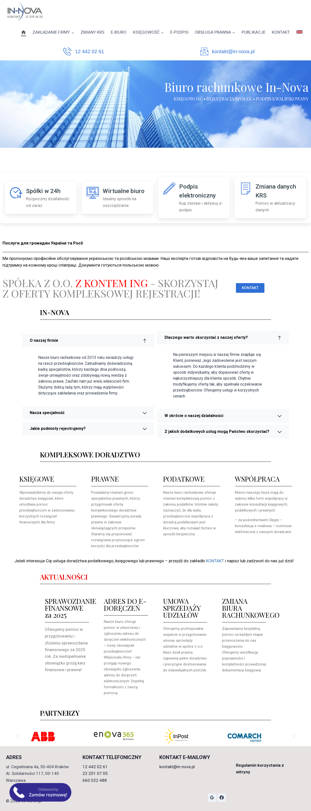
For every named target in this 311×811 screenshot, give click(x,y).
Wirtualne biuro (123, 191)
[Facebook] (222, 797)
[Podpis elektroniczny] (169, 188)
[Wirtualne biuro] (92, 193)
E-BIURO (118, 32)
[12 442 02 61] (67, 51)
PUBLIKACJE (253, 32)
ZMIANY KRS (92, 32)
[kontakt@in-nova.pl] (204, 51)
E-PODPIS (179, 32)
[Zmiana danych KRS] (245, 188)
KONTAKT (281, 32)
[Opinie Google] (212, 797)
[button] (17, 736)
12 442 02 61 (89, 51)
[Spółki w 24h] (16, 193)
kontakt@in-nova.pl (233, 51)
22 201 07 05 (95, 773)
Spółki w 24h (43, 191)
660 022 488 (95, 780)
